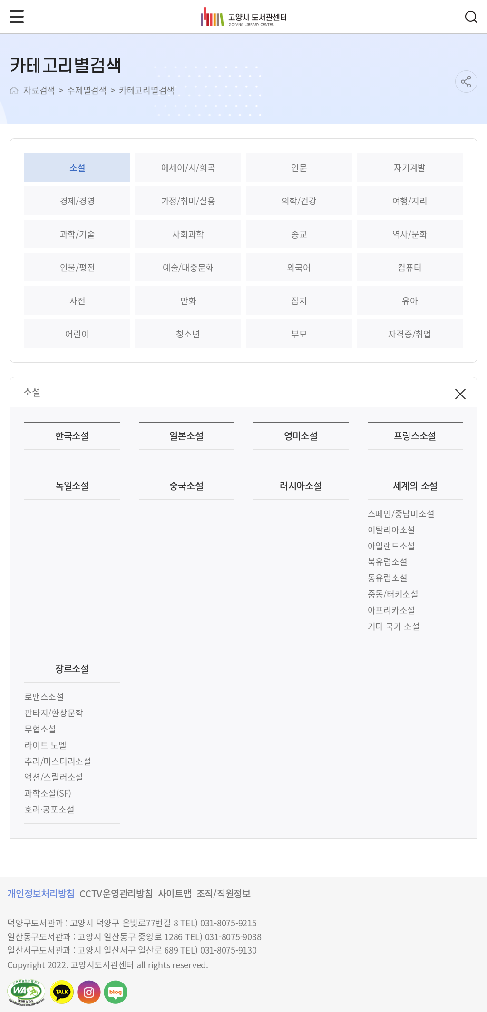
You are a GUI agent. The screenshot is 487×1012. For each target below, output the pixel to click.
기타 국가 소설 (394, 626)
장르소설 (72, 668)
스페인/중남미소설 (401, 513)
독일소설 (72, 485)
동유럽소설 (388, 577)
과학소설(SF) (47, 793)
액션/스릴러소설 (53, 777)
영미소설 (301, 436)
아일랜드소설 (392, 546)
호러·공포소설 (49, 809)
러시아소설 (301, 485)
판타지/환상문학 (53, 712)
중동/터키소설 (393, 594)
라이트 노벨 (45, 745)
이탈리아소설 (392, 529)
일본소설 (186, 436)
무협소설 (40, 729)
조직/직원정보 (223, 893)
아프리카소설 (392, 610)
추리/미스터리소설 (57, 761)
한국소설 (72, 436)
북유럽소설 (388, 561)
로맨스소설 (44, 696)
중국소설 (186, 485)
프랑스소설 (415, 436)
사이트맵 (175, 893)
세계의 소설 (415, 485)
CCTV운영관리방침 (116, 893)
